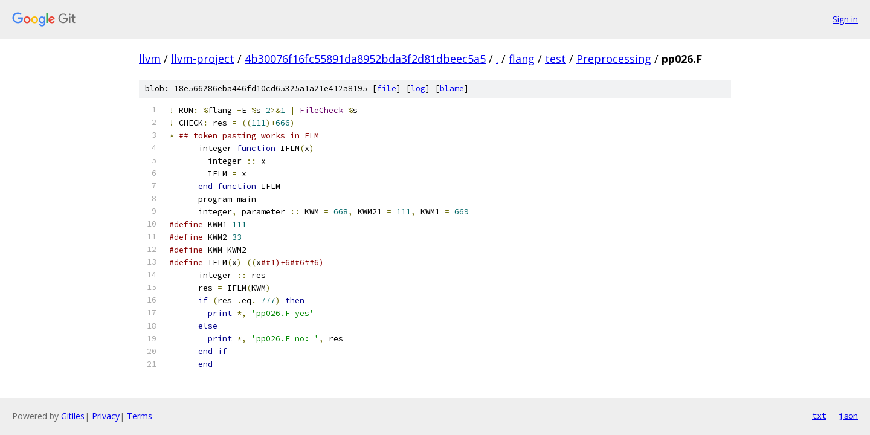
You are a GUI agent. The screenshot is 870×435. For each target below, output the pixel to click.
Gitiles (73, 416)
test (555, 58)
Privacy (106, 416)
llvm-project (202, 58)
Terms (139, 416)
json (848, 415)
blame (452, 88)
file (386, 88)
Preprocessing (613, 58)
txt (819, 415)
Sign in (845, 19)
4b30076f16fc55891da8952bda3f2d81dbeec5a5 (365, 58)
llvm (150, 58)
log (418, 88)
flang (522, 58)
